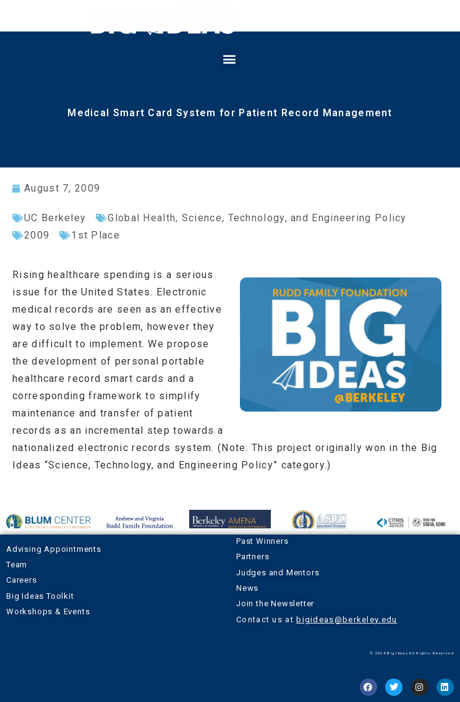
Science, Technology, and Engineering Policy (294, 218)
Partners (252, 556)
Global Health (142, 218)
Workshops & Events (48, 611)
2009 (36, 235)
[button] (230, 58)
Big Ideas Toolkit (40, 596)
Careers (21, 580)
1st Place (95, 235)
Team (16, 564)
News (247, 588)
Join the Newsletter (275, 603)
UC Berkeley (55, 218)
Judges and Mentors (277, 572)
